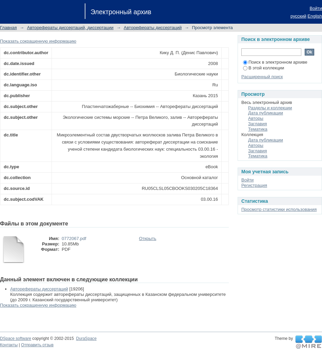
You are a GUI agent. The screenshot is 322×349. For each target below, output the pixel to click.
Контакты (9, 345)
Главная (8, 27)
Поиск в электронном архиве (275, 62)
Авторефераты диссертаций (153, 27)
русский (298, 16)
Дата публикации (265, 112)
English (314, 16)
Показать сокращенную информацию (38, 41)
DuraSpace (86, 338)
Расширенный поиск (262, 76)
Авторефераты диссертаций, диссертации (70, 27)
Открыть (147, 238)
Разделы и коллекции (270, 107)
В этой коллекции (263, 67)
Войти (316, 8)
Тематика (257, 129)
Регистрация (254, 185)
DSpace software (15, 338)
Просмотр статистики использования (279, 209)
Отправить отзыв (37, 345)
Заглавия (257, 123)
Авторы (255, 118)
